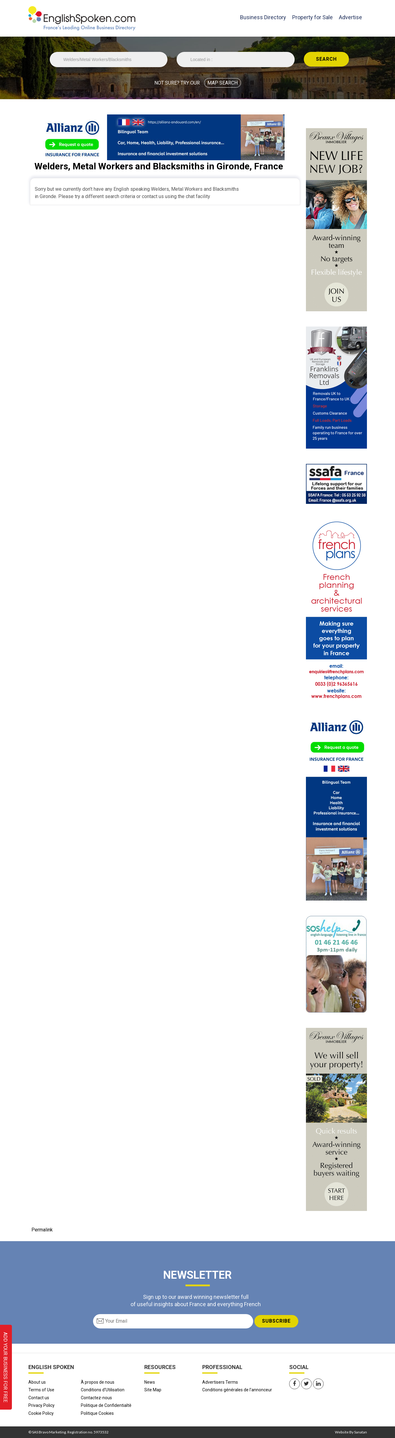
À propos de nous (97, 1382)
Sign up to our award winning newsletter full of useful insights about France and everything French (196, 1300)
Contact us (38, 1397)
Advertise (350, 17)
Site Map (152, 1389)
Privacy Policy (41, 1405)
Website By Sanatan (351, 1432)
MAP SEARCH (222, 83)
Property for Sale (312, 17)
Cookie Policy (41, 1413)
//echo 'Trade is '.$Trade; (109, 59)
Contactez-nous (96, 1397)
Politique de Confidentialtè (106, 1405)
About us (37, 1382)
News (149, 1382)
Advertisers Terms (220, 1382)
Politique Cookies (97, 1413)
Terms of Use (41, 1389)
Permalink (42, 1230)
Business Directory (263, 16)
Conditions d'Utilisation (102, 1389)
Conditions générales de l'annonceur (237, 1389)
